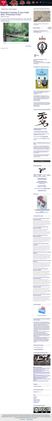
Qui (34, 61)
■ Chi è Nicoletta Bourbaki (38, 367)
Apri (34, 59)
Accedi (35, 398)
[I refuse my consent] (50, 417)
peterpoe (34, 235)
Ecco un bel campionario (38, 349)
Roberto (34, 260)
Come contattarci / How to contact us (40, 131)
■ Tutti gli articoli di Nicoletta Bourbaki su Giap (41, 380)
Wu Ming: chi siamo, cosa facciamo (40, 128)
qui (44, 183)
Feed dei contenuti (37, 399)
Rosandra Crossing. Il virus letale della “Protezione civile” (15, 13)
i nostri (44, 136)
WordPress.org (36, 402)
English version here (37, 129)
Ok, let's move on (22, 419)
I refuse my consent (30, 419)
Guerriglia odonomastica (40, 212)
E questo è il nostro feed (42, 185)
